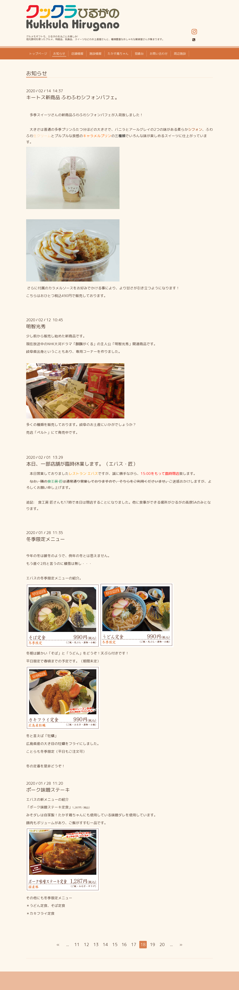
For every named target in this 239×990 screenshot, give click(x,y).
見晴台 (139, 54)
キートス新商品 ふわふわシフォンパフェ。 (73, 97)
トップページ (38, 54)
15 (114, 944)
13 (96, 944)
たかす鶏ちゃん (118, 54)
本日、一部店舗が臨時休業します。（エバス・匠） (82, 463)
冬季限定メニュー (45, 539)
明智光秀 (36, 326)
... (67, 944)
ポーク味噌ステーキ (48, 789)
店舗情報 (77, 54)
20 (162, 944)
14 (105, 944)
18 (143, 944)
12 (86, 944)
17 (133, 944)
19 (152, 944)
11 (77, 944)
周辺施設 (180, 54)
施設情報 (95, 54)
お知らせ (59, 54)
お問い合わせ (159, 54)
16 (124, 944)
